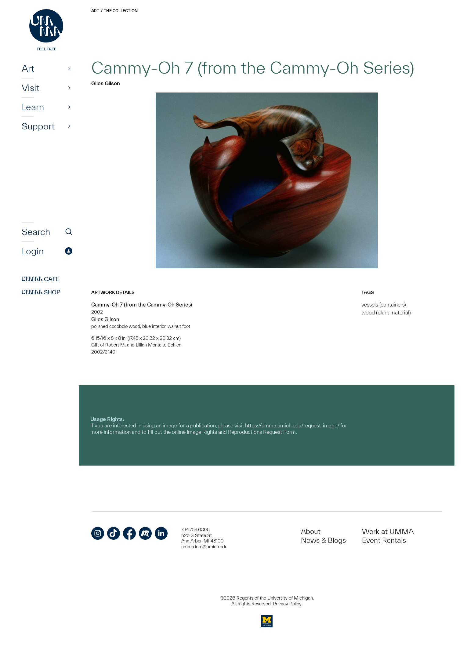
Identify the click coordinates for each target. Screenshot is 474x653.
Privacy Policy (287, 603)
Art (28, 68)
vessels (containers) (383, 304)
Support (38, 126)
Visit (30, 87)
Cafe (41, 279)
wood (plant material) (386, 312)
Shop (41, 292)
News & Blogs (323, 540)
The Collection (121, 11)
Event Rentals (384, 540)
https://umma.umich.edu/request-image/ (292, 425)
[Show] (69, 68)
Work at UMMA (388, 531)
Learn (33, 107)
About (310, 531)
